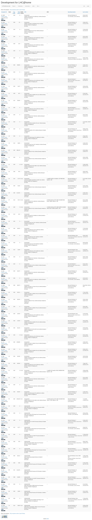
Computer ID (4, 12)
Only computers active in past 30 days (17, 9)
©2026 (46, 518)
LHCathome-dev (6, 6)
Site (38, 6)
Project (14, 6)
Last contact (85, 12)
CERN (47, 518)
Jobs (33, 6)
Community (27, 6)
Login (88, 6)
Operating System (72, 12)
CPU (25, 12)
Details (2, 16)
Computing (20, 6)
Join (84, 6)
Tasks (6, 16)
